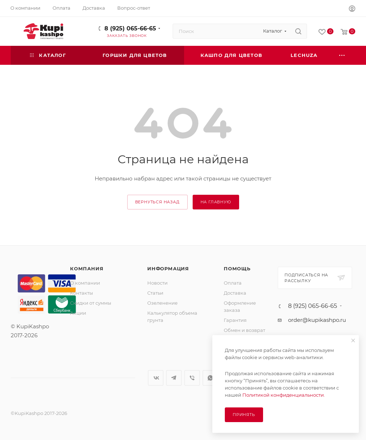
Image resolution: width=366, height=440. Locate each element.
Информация (168, 268)
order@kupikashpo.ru (317, 319)
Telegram (174, 378)
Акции (78, 313)
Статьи (155, 293)
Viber (192, 378)
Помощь (237, 268)
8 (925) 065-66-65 (130, 28)
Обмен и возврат (244, 330)
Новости (157, 283)
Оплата (233, 283)
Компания (86, 268)
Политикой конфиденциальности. (283, 395)
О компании (85, 283)
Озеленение (162, 303)
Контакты (81, 293)
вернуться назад (157, 201)
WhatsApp (210, 378)
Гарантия (235, 320)
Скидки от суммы (90, 303)
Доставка (235, 293)
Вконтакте (155, 378)
